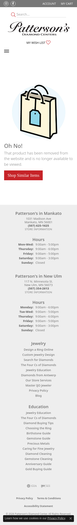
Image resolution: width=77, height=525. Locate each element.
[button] (49, 3)
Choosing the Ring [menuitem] (39, 428)
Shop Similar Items (23, 175)
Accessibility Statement (38, 506)
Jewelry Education (38, 370)
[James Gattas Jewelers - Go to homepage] (38, 28)
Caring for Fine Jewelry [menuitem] (38, 449)
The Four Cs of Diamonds (38, 365)
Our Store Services (38, 380)
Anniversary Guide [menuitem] (38, 464)
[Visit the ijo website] (45, 486)
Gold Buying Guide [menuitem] (38, 469)
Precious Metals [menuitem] (38, 443)
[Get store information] (38, 229)
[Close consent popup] (70, 518)
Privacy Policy (38, 390)
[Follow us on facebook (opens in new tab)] (13, 3)
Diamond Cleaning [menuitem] (38, 454)
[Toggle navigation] (6, 51)
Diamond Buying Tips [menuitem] (38, 423)
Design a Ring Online (38, 350)
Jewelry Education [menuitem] (38, 413)
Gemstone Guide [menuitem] (38, 438)
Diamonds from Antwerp (38, 375)
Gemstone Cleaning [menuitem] (38, 459)
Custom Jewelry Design (38, 355)
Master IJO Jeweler (38, 385)
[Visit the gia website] (32, 486)
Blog (38, 396)
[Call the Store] (38, 226)
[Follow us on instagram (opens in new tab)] (6, 3)
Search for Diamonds (38, 360)
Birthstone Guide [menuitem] (38, 433)
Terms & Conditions (49, 498)
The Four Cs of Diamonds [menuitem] (38, 418)
